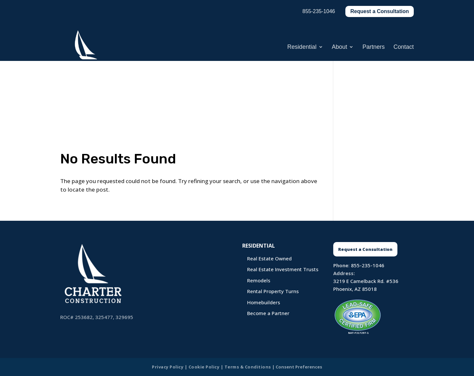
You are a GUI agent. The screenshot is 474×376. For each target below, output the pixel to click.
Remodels (258, 280)
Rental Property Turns (273, 291)
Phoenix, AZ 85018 (355, 289)
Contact (403, 47)
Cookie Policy (204, 367)
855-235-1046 (367, 265)
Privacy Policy (167, 367)
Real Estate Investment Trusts (283, 269)
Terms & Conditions (248, 367)
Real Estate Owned (269, 258)
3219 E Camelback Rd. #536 (365, 281)
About (339, 47)
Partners (373, 47)
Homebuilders (263, 302)
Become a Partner (268, 313)
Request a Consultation (379, 11)
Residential (302, 47)
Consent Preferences (299, 367)
